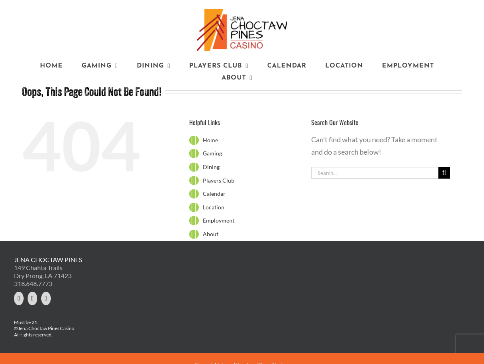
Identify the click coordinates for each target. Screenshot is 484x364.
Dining (211, 166)
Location (213, 207)
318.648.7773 (33, 283)
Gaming (212, 153)
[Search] (444, 173)
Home (210, 140)
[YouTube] (46, 298)
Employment (218, 220)
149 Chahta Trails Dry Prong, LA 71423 (43, 271)
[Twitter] (19, 298)
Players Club (218, 180)
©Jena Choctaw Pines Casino (44, 328)
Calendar (214, 193)
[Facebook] (32, 298)
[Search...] (374, 173)
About (210, 234)
